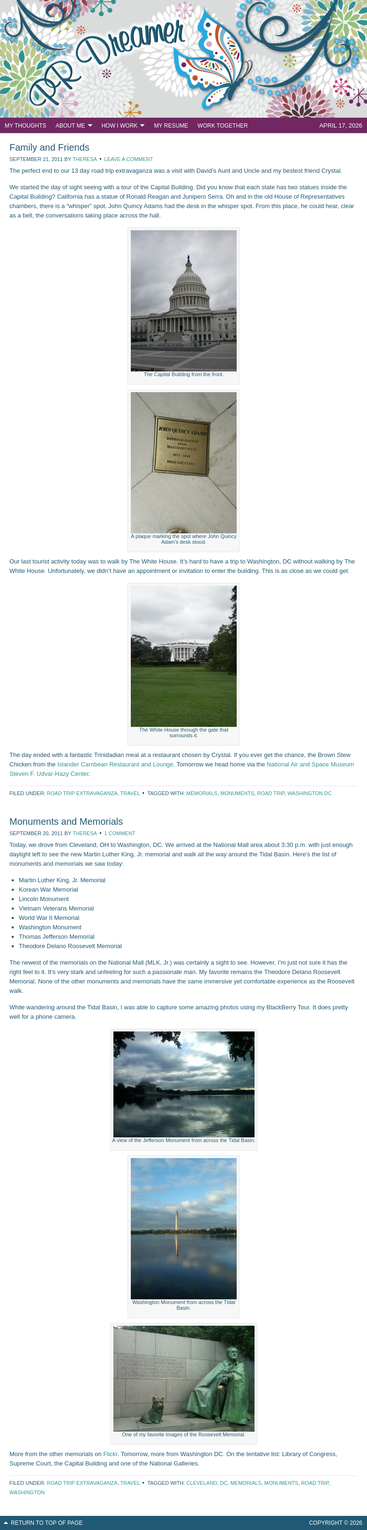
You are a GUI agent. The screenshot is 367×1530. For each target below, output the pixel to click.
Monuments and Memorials (66, 821)
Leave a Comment (128, 159)
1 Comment (120, 833)
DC (224, 1483)
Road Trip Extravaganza (82, 793)
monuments (237, 793)
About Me (71, 126)
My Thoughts (25, 125)
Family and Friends (49, 147)
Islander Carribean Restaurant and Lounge (115, 764)
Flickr (110, 1454)
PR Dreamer (183, 59)
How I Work (121, 126)
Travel (130, 793)
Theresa (84, 159)
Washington (27, 1492)
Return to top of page (47, 1523)
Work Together (223, 125)
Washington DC (309, 793)
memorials (201, 793)
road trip (270, 793)
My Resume (171, 125)
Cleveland (201, 1483)
